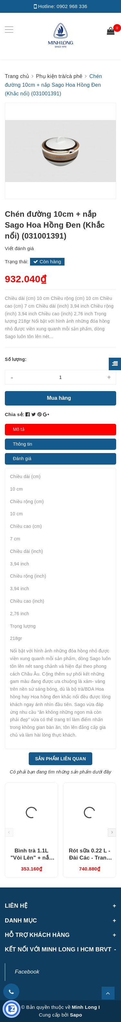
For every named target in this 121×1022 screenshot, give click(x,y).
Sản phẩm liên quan (60, 758)
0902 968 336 (72, 6)
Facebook (27, 972)
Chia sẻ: (14, 414)
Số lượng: (15, 359)
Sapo (76, 1015)
